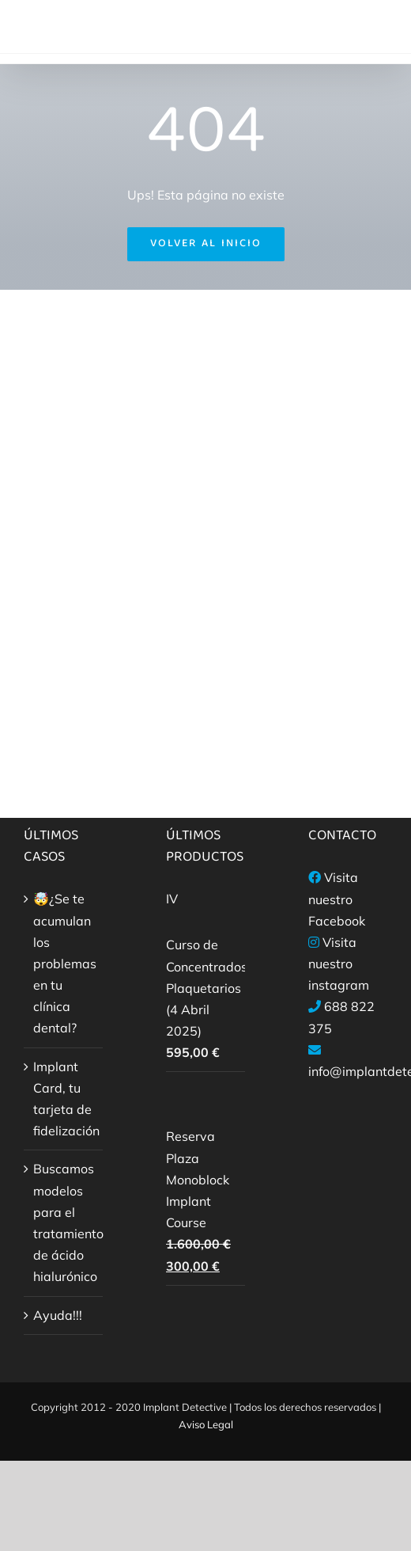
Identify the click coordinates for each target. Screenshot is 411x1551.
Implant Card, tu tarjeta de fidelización (64, 1099)
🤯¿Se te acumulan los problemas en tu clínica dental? (64, 963)
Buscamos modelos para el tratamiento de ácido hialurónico (64, 1222)
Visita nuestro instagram (338, 963)
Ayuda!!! (57, 1315)
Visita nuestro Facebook (336, 898)
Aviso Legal (206, 1424)
